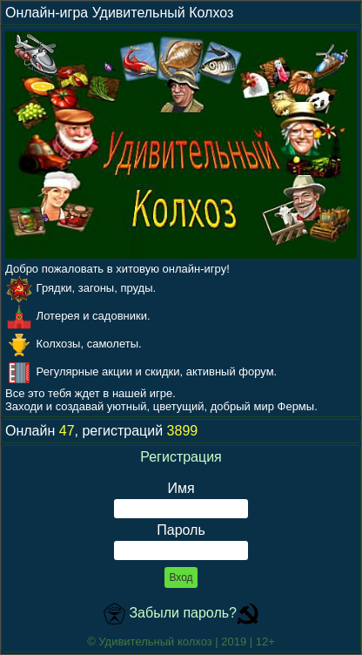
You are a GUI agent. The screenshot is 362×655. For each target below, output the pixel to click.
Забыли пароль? (183, 612)
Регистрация (181, 456)
